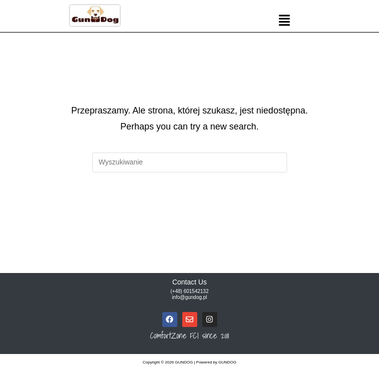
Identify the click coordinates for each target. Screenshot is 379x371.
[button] (284, 21)
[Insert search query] (189, 162)
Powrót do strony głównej (190, 213)
